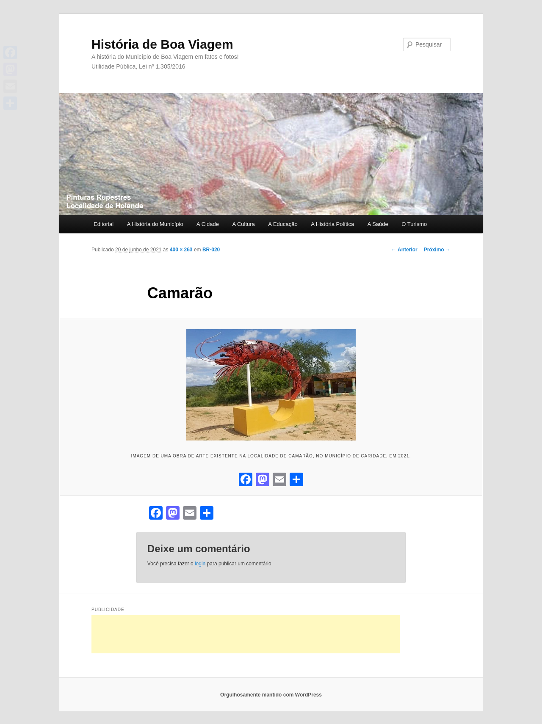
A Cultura (243, 224)
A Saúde (378, 224)
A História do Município (155, 224)
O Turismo (414, 224)
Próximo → (437, 250)
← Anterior (404, 250)
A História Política (332, 224)
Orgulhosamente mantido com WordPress (271, 695)
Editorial (103, 224)
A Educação (282, 224)
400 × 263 (181, 250)
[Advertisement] (245, 634)
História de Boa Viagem (162, 44)
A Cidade (207, 224)
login (200, 564)
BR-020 (211, 250)
